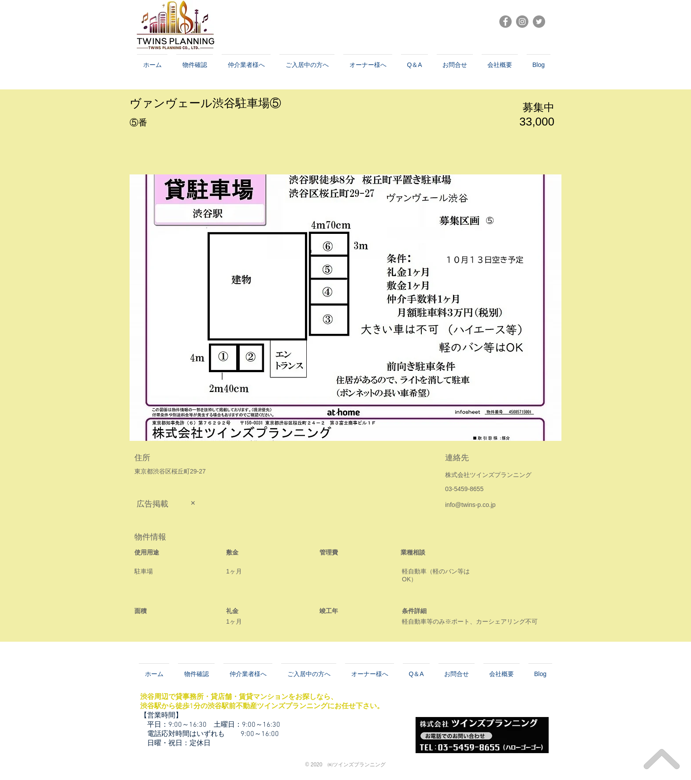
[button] (345, 307)
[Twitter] (539, 21)
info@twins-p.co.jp (470, 504)
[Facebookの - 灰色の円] (505, 21)
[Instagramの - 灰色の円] (522, 21)
